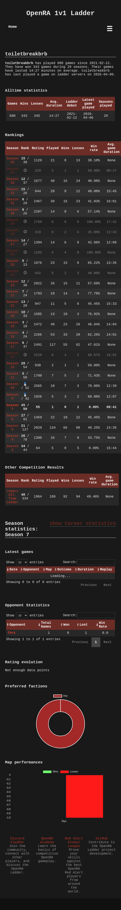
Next (108, 585)
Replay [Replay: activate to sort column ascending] (106, 569)
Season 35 (12, 160)
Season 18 (12, 335)
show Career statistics (83, 523)
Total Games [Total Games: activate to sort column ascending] (46, 625)
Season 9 (12, 397)
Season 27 (12, 242)
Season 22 (12, 293)
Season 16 (12, 355)
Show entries (25, 562)
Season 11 (12, 375)
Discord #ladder (17, 840)
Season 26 (12, 252)
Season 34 (12, 171)
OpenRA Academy (47, 840)
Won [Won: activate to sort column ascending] (66, 625)
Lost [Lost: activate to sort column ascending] (84, 625)
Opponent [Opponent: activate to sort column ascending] (31, 569)
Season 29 (12, 222)
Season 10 (12, 386)
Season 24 (12, 273)
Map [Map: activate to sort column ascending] (49, 569)
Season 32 (12, 191)
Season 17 (12, 345)
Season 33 (12, 181)
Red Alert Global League (74, 842)
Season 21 (12, 304)
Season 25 (12, 263)
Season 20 (12, 314)
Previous (89, 585)
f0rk (11, 633)
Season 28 (12, 232)
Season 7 (12, 407)
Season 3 (12, 448)
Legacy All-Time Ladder (12, 496)
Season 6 (12, 417)
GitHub (102, 838)
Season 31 (12, 201)
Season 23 (12, 283)
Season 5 (12, 428)
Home (12, 27)
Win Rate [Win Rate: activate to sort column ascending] (103, 625)
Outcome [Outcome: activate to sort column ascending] (64, 569)
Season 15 (12, 365)
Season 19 (12, 324)
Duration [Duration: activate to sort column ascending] (86, 569)
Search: (89, 562)
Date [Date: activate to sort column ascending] (13, 569)
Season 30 (12, 211)
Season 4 (12, 438)
